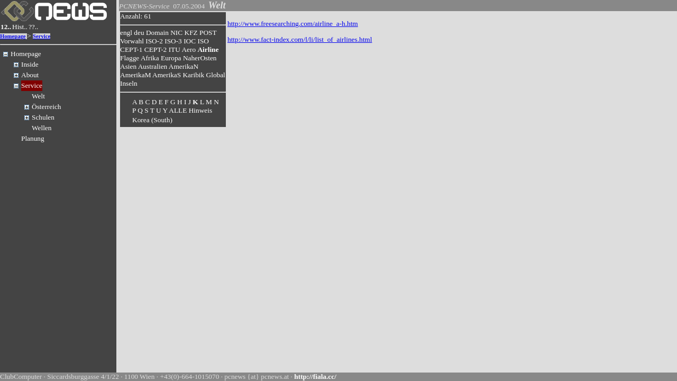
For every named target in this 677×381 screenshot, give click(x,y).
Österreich (46, 107)
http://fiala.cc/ (315, 376)
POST (207, 33)
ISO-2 (154, 41)
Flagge (129, 58)
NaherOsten (200, 58)
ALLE (178, 110)
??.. (34, 27)
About (30, 75)
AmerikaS (166, 75)
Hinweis (200, 110)
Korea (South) (152, 120)
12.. (6, 27)
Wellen (41, 128)
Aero (188, 49)
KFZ (191, 33)
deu (139, 33)
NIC (176, 33)
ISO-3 (173, 41)
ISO (202, 41)
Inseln (129, 83)
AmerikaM (135, 75)
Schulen (43, 117)
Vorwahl (132, 41)
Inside (30, 64)
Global (215, 75)
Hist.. (20, 27)
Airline (207, 49)
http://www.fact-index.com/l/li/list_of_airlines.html (299, 39)
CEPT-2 (155, 49)
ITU (174, 49)
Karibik (193, 75)
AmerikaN (183, 66)
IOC (190, 41)
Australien (153, 66)
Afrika (150, 58)
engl (126, 33)
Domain (157, 33)
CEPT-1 (131, 49)
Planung (32, 138)
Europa (171, 58)
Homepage (13, 36)
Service (41, 36)
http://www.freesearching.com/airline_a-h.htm (292, 24)
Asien (128, 66)
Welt (38, 96)
